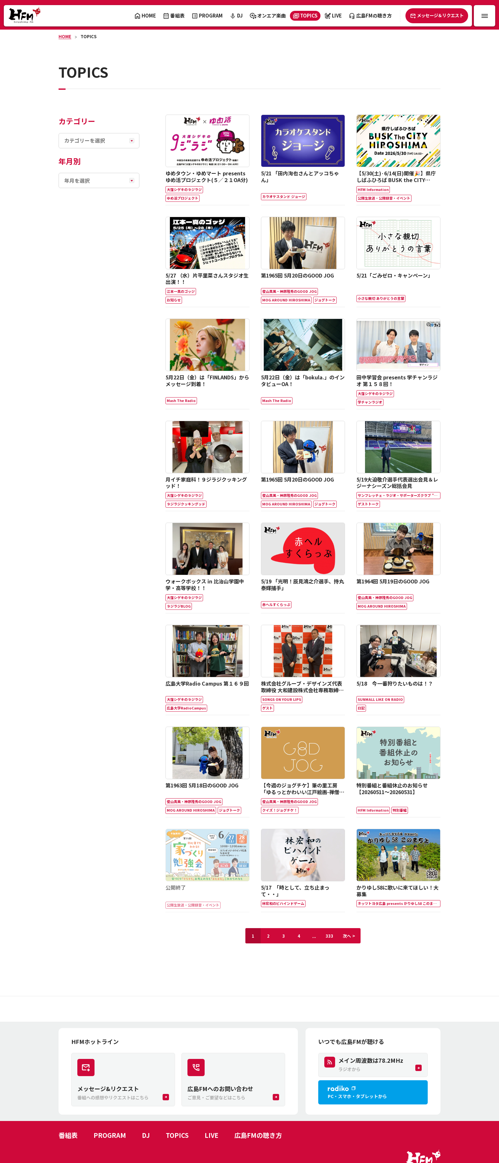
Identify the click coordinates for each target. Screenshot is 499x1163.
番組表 (68, 1135)
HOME (65, 36)
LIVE (211, 1135)
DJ (146, 1135)
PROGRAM (110, 1135)
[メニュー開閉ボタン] (484, 15)
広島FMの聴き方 (258, 1135)
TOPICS (88, 36)
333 (329, 936)
